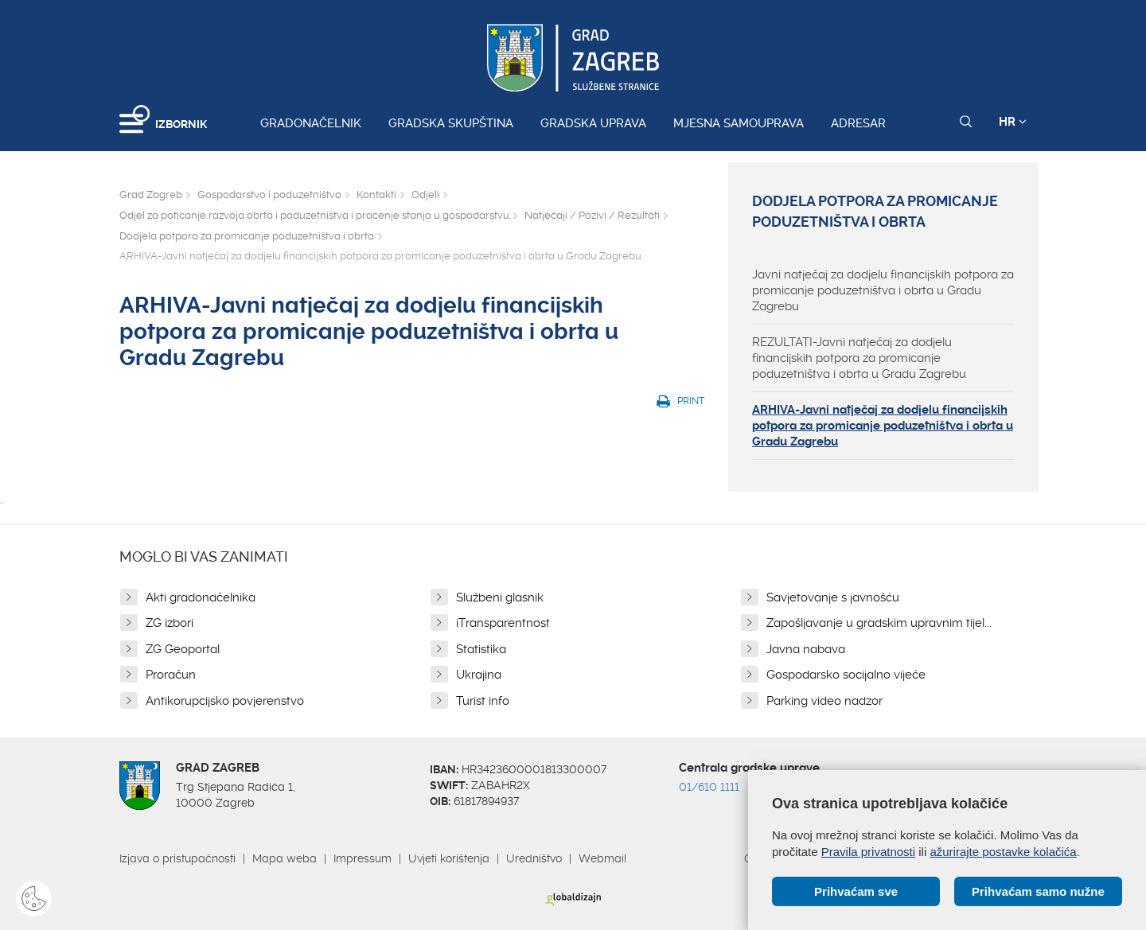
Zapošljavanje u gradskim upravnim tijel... (879, 623)
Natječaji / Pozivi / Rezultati (592, 215)
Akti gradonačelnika (200, 597)
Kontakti (376, 194)
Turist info (482, 701)
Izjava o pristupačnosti (177, 858)
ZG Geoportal (183, 649)
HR (1013, 122)
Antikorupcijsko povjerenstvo (225, 701)
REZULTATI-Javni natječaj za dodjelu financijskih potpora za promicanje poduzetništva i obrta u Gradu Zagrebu (859, 358)
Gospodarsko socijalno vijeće (846, 674)
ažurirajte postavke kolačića (1003, 851)
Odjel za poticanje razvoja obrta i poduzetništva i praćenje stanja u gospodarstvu (314, 215)
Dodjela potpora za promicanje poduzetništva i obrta (246, 236)
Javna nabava (805, 649)
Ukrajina (478, 674)
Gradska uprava (593, 123)
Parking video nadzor (824, 701)
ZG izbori (169, 623)
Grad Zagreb (150, 194)
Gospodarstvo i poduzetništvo (269, 194)
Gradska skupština (450, 123)
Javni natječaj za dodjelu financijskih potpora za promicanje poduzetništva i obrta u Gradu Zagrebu (883, 290)
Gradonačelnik (310, 123)
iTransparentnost (503, 623)
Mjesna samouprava (738, 123)
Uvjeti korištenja (448, 858)
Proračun (171, 674)
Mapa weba (284, 858)
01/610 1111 (709, 786)
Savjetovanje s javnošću (832, 597)
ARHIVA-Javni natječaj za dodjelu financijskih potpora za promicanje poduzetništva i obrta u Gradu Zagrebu (882, 426)
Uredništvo (534, 858)
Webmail (602, 858)
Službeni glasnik (500, 597)
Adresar (858, 123)
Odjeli (425, 194)
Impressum (362, 858)
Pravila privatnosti (868, 851)
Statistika (481, 649)
